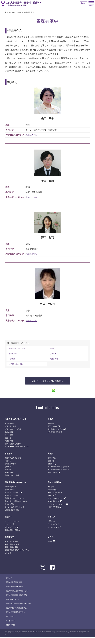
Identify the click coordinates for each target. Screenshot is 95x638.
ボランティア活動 (12, 542)
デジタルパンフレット (56, 499)
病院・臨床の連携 (12, 548)
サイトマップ (11, 622)
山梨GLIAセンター (13, 600)
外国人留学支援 (54, 508)
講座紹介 (51, 424)
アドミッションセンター (57, 505)
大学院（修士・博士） (18, 365)
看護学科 (9, 454)
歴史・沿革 (9, 436)
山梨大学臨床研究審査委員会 (17, 609)
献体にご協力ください (13, 445)
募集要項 (51, 465)
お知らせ (53, 349)
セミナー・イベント (13, 522)
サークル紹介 (10, 491)
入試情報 (12, 359)
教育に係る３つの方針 (13, 430)
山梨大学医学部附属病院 (15, 587)
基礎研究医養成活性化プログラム (18, 551)
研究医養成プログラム (56, 430)
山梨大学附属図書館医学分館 (17, 596)
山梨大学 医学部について (16, 420)
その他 (51, 538)
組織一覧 (8, 439)
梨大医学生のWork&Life (16, 483)
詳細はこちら (32, 135)
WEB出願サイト (54, 502)
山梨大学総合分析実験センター (18, 592)
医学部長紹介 (10, 424)
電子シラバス (53, 427)
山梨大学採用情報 (12, 531)
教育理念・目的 (11, 427)
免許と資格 (54, 359)
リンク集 (8, 554)
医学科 (51, 420)
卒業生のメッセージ (13, 496)
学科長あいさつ (15, 354)
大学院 (51, 454)
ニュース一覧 (10, 525)
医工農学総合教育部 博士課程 (59, 471)
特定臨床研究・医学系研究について (19, 448)
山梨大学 (9, 579)
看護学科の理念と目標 (18, 349)
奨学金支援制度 (11, 488)
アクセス (52, 518)
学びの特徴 (9, 433)
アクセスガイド (54, 525)
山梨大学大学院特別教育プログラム (20, 605)
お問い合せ (52, 522)
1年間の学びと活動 (12, 511)
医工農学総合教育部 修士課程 (59, 468)
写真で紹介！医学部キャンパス (17, 502)
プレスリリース (11, 528)
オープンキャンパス (56, 493)
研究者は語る (10, 505)
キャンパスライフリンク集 (15, 508)
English (83, 3)
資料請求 (51, 496)
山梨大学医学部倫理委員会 (16, 613)
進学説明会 (52, 491)
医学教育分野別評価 (56, 433)
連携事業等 (10, 538)
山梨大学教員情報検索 (14, 583)
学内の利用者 (11, 626)
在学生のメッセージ (13, 493)
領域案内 (53, 354)
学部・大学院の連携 (13, 545)
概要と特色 (52, 459)
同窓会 (50, 542)
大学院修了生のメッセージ (15, 499)
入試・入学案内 (55, 483)
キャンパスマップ (55, 528)
